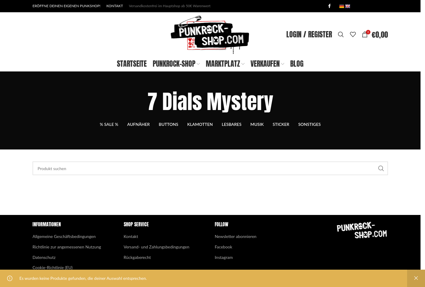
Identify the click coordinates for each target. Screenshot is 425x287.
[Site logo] (210, 42)
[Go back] (139, 117)
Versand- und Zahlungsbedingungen (156, 262)
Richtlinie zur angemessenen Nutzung (67, 262)
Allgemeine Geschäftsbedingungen (64, 252)
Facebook (223, 262)
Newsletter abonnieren (235, 252)
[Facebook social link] (329, 6)
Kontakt (131, 252)
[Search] (341, 42)
